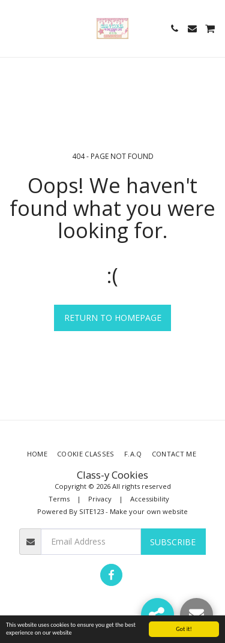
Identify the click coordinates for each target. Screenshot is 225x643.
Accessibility (149, 498)
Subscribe (173, 542)
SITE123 (91, 511)
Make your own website (149, 511)
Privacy (100, 498)
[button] (13, 28)
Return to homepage (112, 317)
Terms (59, 498)
